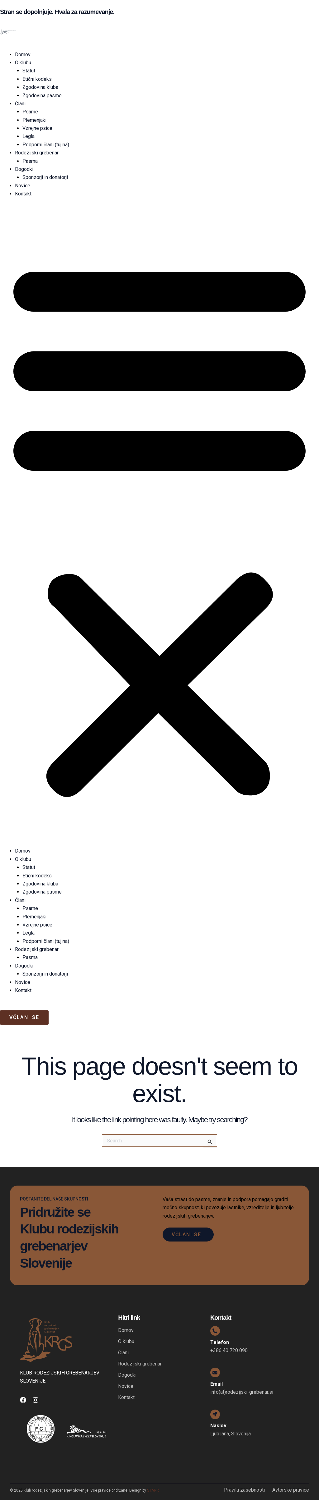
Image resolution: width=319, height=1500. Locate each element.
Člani (20, 104)
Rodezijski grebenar (37, 153)
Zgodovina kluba (40, 87)
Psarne (30, 112)
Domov (23, 54)
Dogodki (24, 169)
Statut (28, 71)
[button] (159, 526)
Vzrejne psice (37, 128)
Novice (22, 186)
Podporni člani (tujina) (45, 145)
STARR (153, 1490)
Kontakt (23, 194)
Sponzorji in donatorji (45, 177)
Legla (28, 136)
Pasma (30, 161)
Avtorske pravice (290, 1490)
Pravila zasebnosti (244, 1490)
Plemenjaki (34, 120)
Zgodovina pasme (42, 95)
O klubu (23, 63)
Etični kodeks (37, 79)
